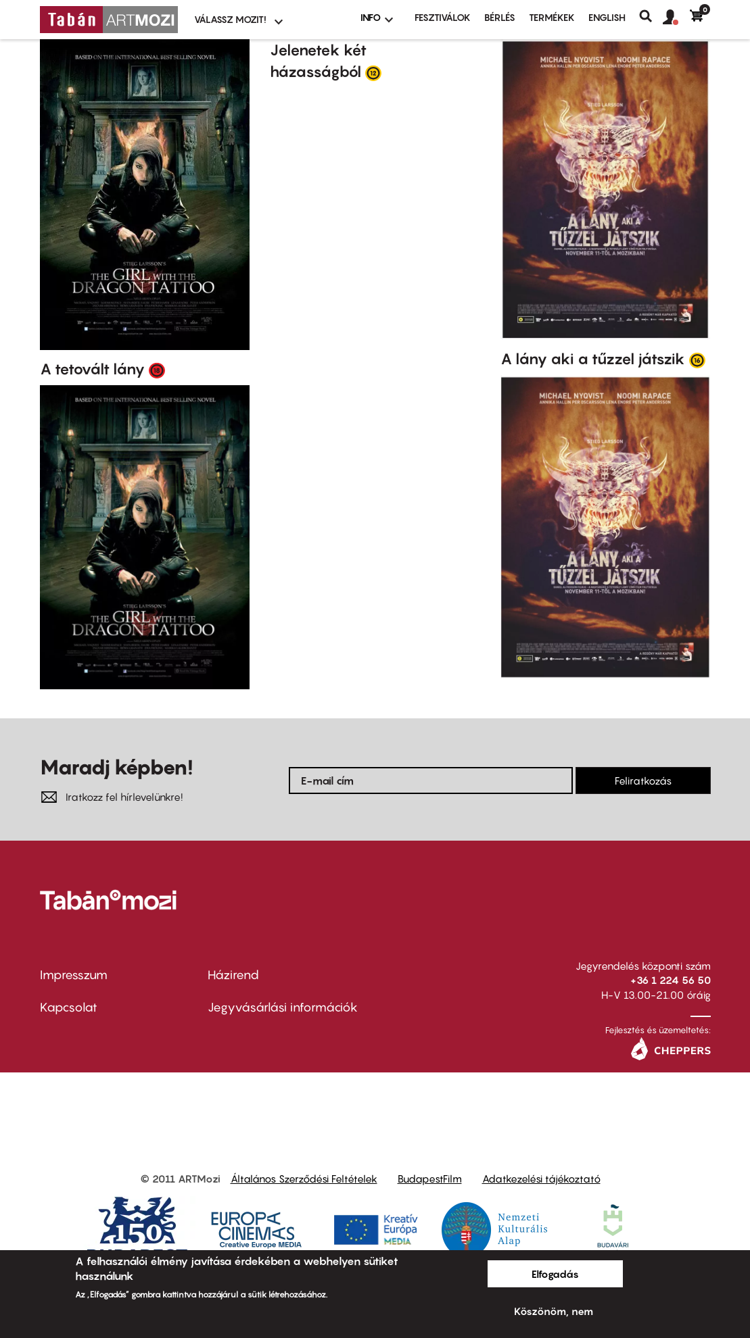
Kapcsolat (68, 1007)
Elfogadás (555, 1274)
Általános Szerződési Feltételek (304, 1178)
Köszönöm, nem (553, 1311)
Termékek (552, 17)
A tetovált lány (92, 369)
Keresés (651, 16)
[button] (676, 17)
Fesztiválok (443, 17)
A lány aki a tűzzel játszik (592, 359)
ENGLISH (607, 17)
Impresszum (74, 975)
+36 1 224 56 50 (670, 980)
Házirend (233, 975)
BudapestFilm (430, 1178)
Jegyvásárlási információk (283, 1007)
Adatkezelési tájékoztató (541, 1178)
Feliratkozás (643, 780)
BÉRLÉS (499, 17)
